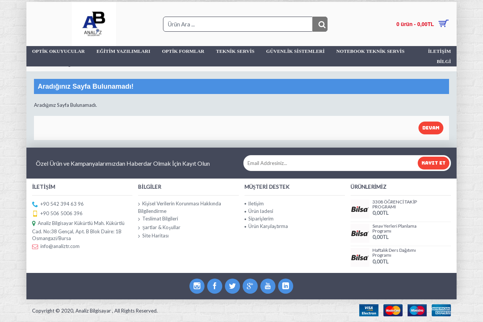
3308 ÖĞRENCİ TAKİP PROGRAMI (394, 204)
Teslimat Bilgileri (158, 219)
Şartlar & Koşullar (159, 227)
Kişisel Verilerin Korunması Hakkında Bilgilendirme (179, 207)
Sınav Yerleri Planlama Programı (394, 228)
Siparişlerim (259, 219)
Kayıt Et (433, 163)
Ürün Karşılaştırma (266, 226)
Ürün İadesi (259, 211)
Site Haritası (153, 236)
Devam (431, 128)
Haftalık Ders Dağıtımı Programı (394, 253)
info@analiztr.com (56, 246)
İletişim (254, 203)
